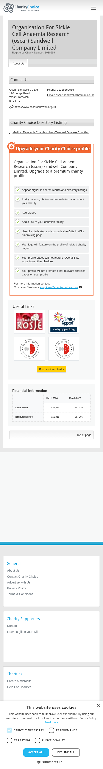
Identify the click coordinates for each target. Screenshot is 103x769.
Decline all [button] (66, 752)
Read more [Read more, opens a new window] (51, 722)
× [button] (98, 705)
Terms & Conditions (20, 594)
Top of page (84, 435)
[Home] (23, 8)
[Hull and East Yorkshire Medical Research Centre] (63, 322)
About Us (13, 570)
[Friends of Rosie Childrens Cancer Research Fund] (29, 322)
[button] (51, 762)
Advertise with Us (18, 582)
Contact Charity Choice (22, 576)
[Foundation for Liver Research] (29, 349)
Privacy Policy (16, 588)
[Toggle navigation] (93, 7)
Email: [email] (70, 95)
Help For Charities (19, 687)
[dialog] (51, 735)
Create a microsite (19, 681)
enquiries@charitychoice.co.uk (59, 287)
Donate (12, 625)
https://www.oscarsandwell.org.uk (32, 107)
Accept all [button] (36, 752)
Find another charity (51, 369)
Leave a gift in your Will (22, 632)
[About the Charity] (18, 63)
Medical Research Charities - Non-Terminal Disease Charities (50, 132)
